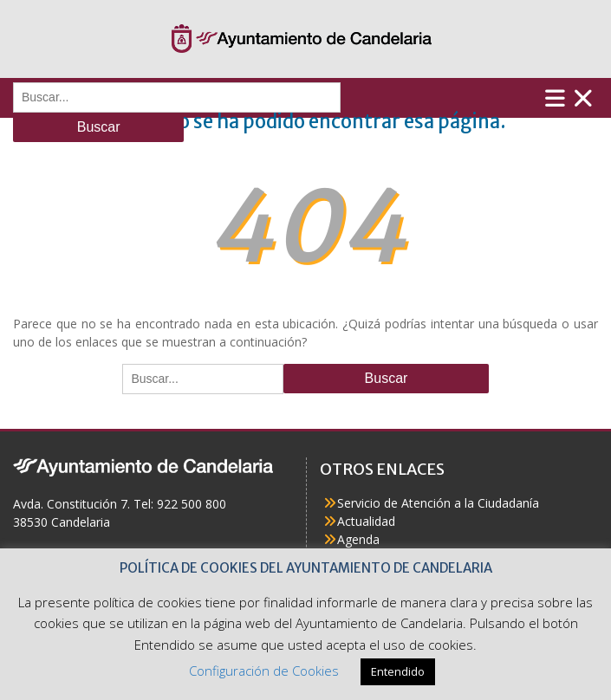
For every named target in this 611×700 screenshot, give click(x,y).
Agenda (358, 539)
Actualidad (366, 521)
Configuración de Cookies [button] (264, 670)
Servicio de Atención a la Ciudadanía (438, 503)
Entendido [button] (398, 671)
